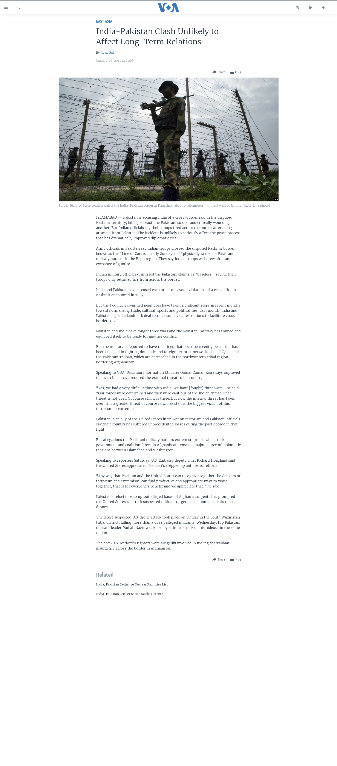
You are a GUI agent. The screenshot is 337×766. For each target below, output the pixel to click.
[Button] (218, 72)
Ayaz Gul (107, 52)
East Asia (104, 21)
